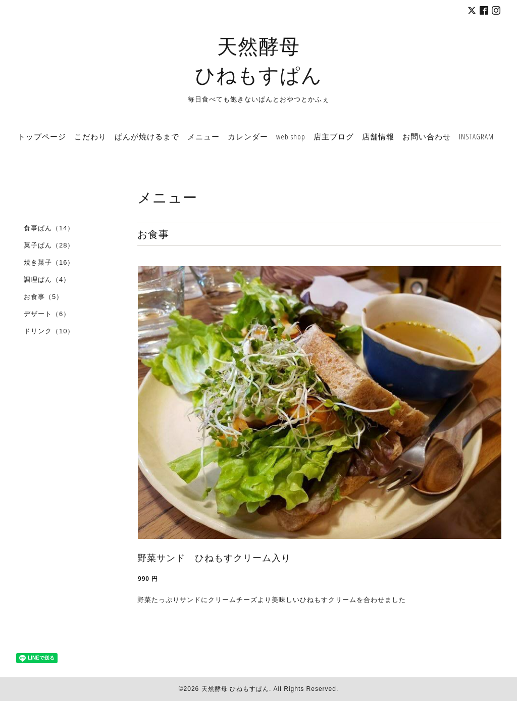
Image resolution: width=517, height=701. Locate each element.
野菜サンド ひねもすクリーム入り (214, 558)
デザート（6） (47, 314)
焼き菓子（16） (49, 262)
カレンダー (248, 136)
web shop (290, 136)
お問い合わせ (426, 136)
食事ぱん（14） (49, 228)
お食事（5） (43, 297)
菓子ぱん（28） (49, 245)
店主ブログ (334, 136)
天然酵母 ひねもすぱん (235, 688)
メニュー (203, 136)
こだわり (90, 136)
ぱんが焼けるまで (147, 136)
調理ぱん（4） (47, 279)
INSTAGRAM (476, 136)
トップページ (42, 136)
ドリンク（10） (49, 331)
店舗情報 (378, 136)
